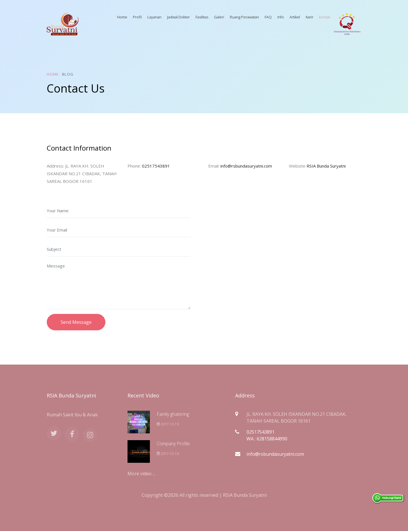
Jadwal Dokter (178, 17)
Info (280, 17)
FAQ (268, 17)
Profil (137, 17)
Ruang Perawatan (244, 17)
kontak (324, 17)
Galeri (219, 17)
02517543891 (156, 166)
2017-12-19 (168, 424)
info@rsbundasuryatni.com (246, 166)
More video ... (141, 473)
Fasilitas (202, 17)
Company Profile (173, 443)
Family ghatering (173, 414)
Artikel (295, 17)
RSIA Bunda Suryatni (326, 166)
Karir (309, 17)
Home (122, 17)
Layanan (154, 17)
